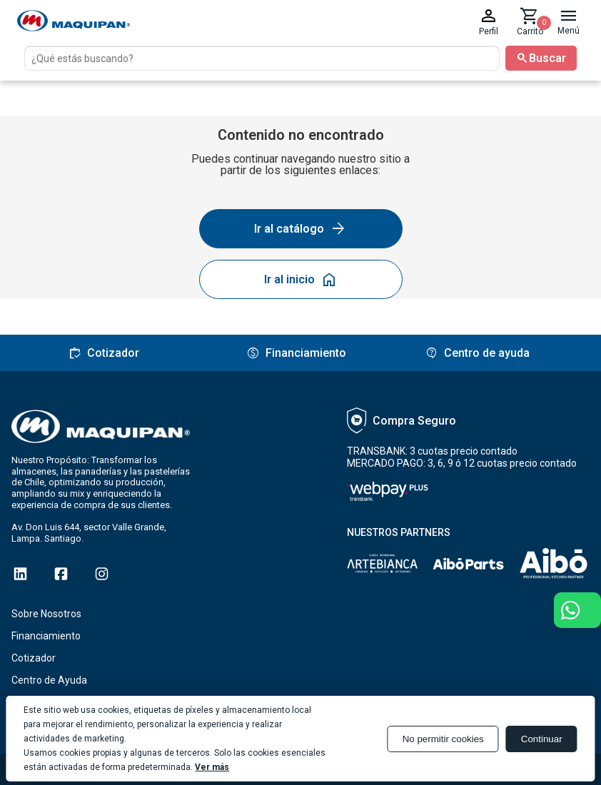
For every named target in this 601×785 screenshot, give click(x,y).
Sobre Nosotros (46, 613)
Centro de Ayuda (49, 680)
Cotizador (33, 658)
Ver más (212, 767)
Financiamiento (46, 636)
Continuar (541, 739)
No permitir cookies (443, 739)
